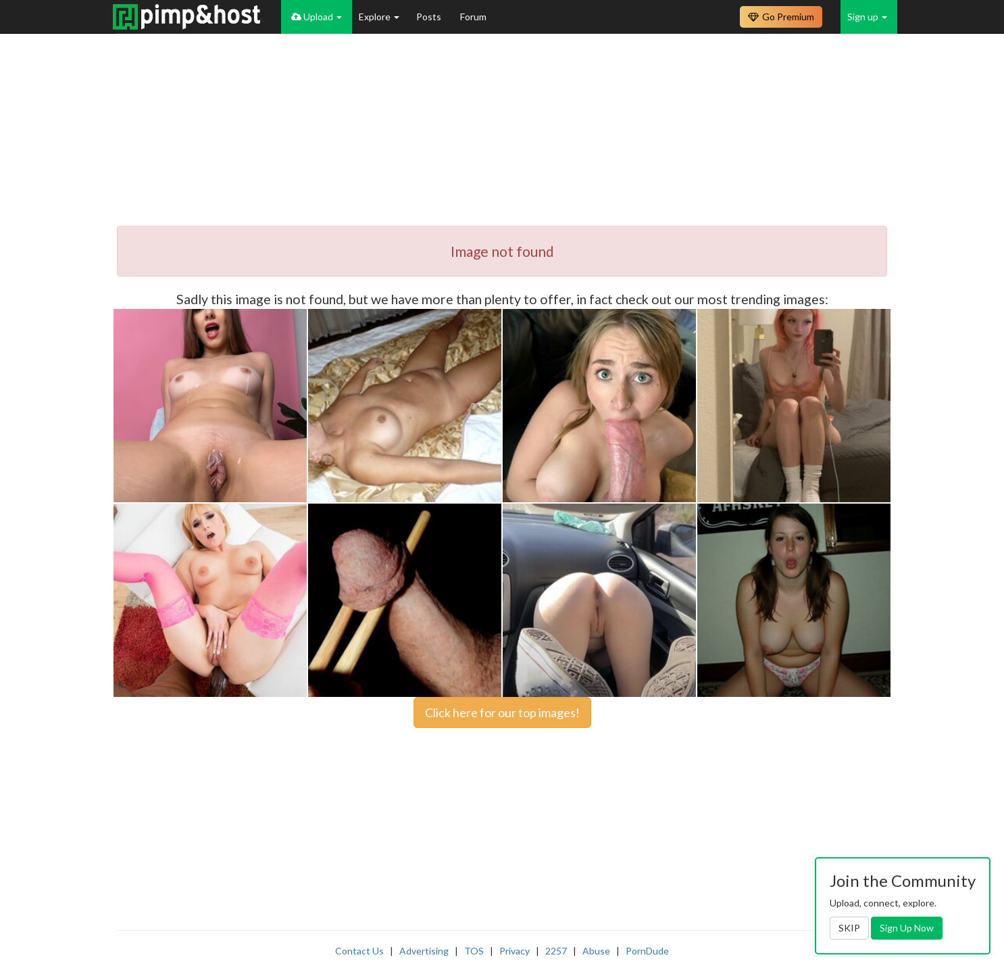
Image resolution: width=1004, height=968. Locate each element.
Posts (429, 16)
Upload (316, 16)
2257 (556, 951)
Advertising (424, 951)
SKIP (849, 928)
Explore (379, 16)
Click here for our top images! (502, 712)
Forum (473, 16)
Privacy (514, 951)
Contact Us (359, 951)
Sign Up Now (907, 928)
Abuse (596, 951)
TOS (474, 951)
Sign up (867, 16)
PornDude (647, 951)
